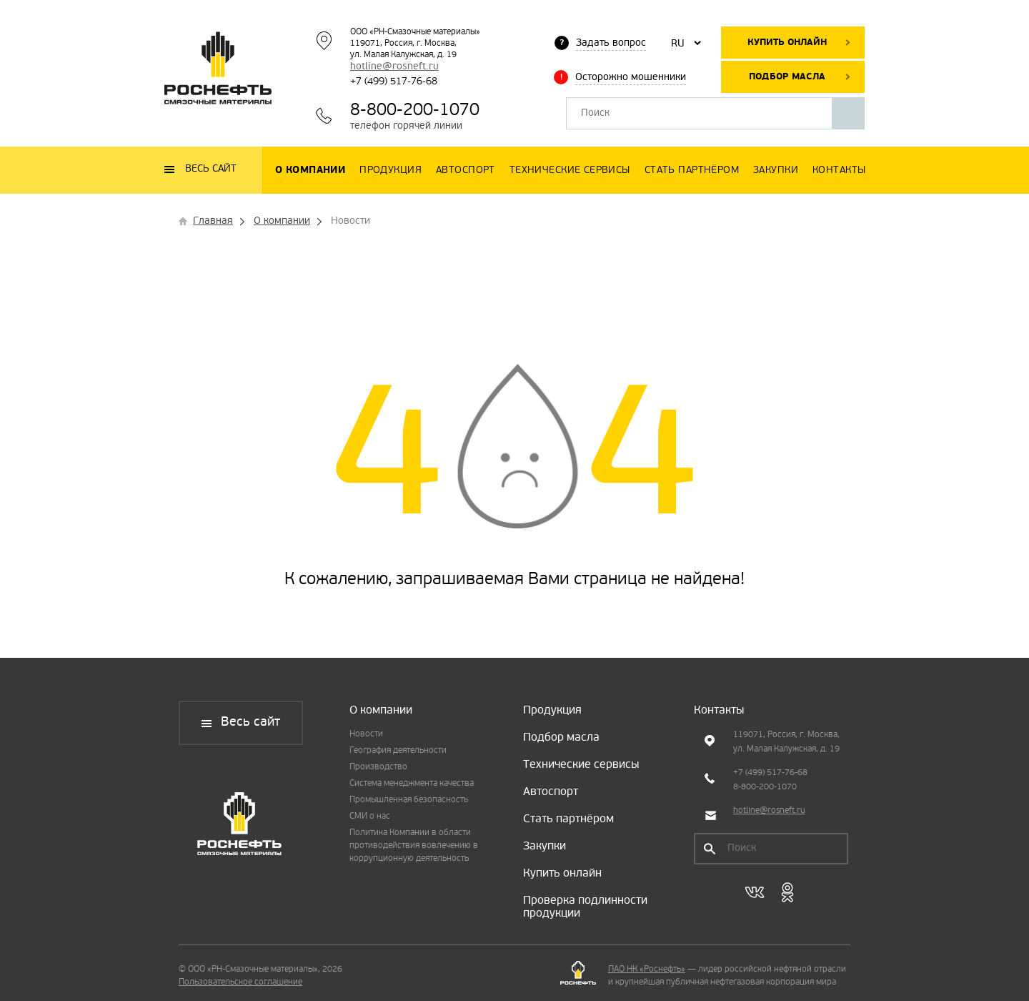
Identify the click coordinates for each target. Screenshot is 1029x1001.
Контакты (719, 710)
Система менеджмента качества (411, 783)
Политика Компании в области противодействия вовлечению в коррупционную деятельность (413, 846)
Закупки (544, 846)
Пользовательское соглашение (240, 982)
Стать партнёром (568, 819)
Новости (366, 734)
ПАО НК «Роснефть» (646, 969)
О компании (380, 710)
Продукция (552, 710)
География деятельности (398, 750)
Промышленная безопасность (408, 800)
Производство (378, 767)
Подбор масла (787, 77)
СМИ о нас (369, 816)
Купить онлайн (787, 42)
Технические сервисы (581, 765)
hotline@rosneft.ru (394, 66)
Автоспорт (550, 792)
